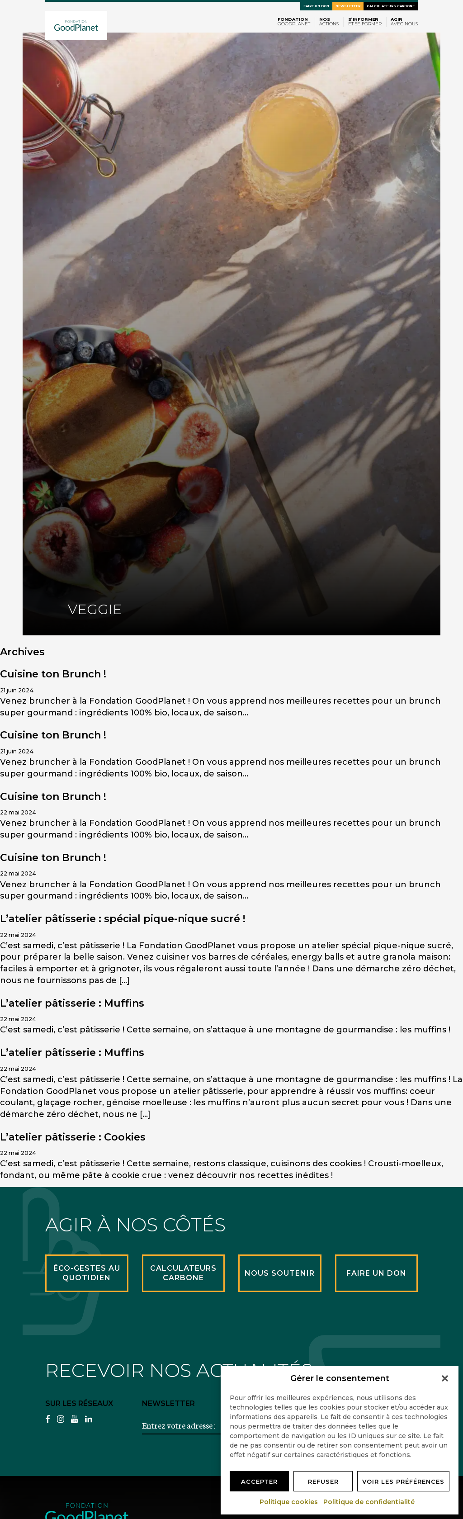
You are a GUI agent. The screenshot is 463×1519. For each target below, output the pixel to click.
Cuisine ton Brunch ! (53, 674)
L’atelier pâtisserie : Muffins (72, 1003)
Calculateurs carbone (391, 6)
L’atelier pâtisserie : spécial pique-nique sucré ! (123, 919)
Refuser (323, 1481)
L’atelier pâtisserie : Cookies (73, 1137)
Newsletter (347, 6)
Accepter (259, 1481)
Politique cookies (289, 1502)
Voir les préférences (403, 1481)
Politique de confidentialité (369, 1502)
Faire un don (316, 6)
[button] (444, 1378)
